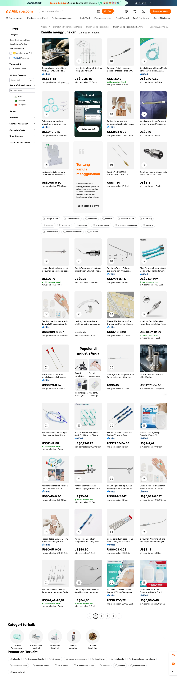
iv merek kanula (72, 219)
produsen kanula (41, 665)
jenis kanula (117, 659)
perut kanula (61, 665)
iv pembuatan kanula (84, 665)
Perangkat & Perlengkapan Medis (67, 27)
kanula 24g (81, 225)
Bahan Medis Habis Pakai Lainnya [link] (128, 27)
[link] (173, 656)
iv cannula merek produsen (142, 659)
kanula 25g (146, 219)
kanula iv (148, 225)
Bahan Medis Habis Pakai (97, 27)
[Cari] (108, 11)
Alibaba (44, 27)
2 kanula (105, 665)
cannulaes (91, 219)
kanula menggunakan (76, 659)
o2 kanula (92, 232)
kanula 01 (64, 225)
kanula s (107, 219)
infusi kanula (98, 659)
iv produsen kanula (72, 232)
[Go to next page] (119, 616)
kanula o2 (48, 225)
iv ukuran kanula (101, 225)
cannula (120, 665)
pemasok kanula (126, 219)
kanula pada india (18, 665)
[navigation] (22, 322)
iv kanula (15, 659)
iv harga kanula (50, 219)
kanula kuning (137, 665)
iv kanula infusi (50, 232)
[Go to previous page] (89, 616)
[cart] (135, 12)
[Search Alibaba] (68, 11)
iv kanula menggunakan (126, 225)
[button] (98, 11)
